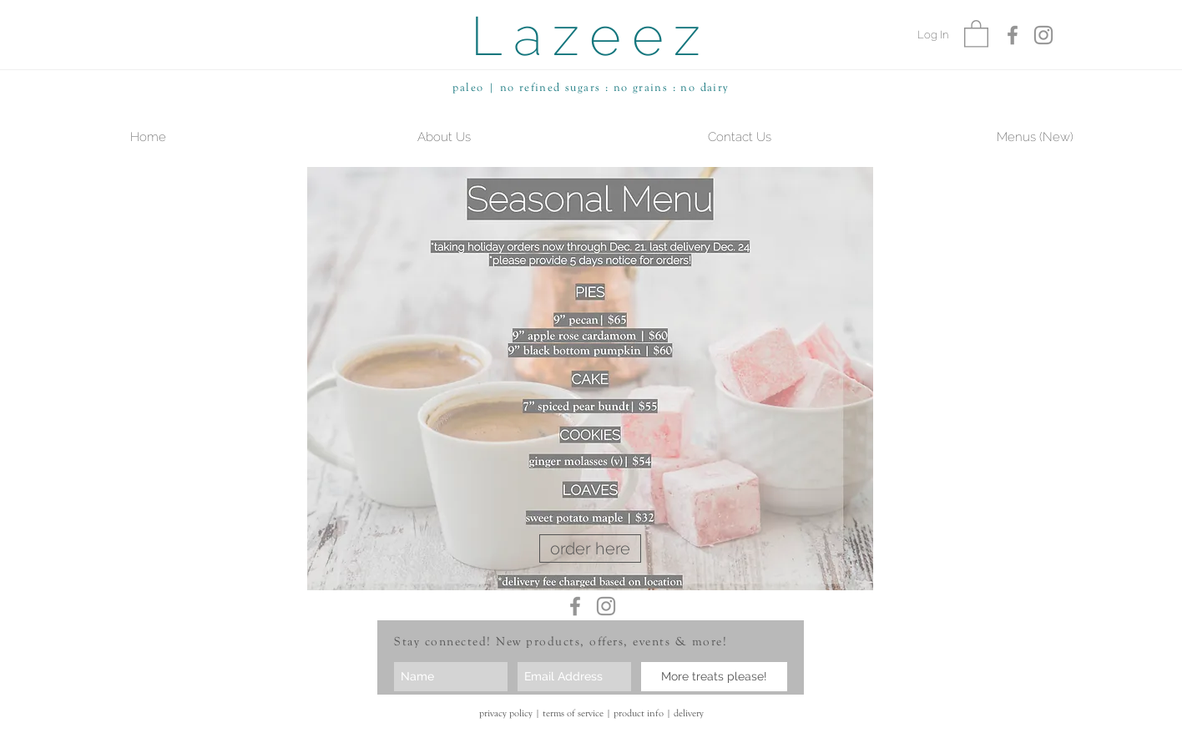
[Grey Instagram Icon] (1043, 35)
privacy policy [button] (506, 713)
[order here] (590, 548)
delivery (689, 713)
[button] (976, 33)
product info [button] (639, 713)
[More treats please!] (714, 676)
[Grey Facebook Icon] (1012, 35)
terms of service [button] (573, 713)
